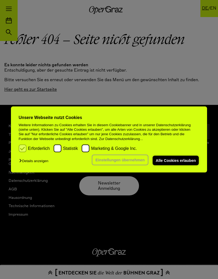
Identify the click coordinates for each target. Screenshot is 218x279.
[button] (35, 161)
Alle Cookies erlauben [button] (176, 160)
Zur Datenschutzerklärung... (121, 139)
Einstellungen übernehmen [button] (120, 160)
